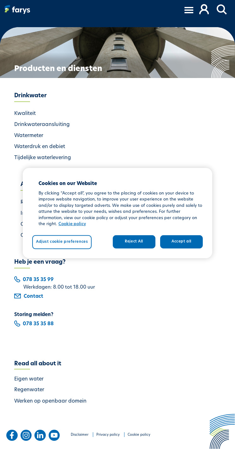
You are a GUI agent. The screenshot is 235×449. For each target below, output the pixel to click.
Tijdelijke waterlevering (42, 157)
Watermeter (28, 135)
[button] (222, 10)
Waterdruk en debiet (39, 146)
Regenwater (29, 389)
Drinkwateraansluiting (42, 124)
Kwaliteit (25, 113)
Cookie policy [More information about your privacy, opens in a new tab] (72, 224)
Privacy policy (108, 435)
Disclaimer (79, 435)
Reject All (134, 241)
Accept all (181, 241)
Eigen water (29, 379)
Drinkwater (30, 96)
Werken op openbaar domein (50, 401)
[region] (117, 213)
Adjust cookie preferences (62, 242)
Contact (28, 296)
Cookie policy (139, 435)
